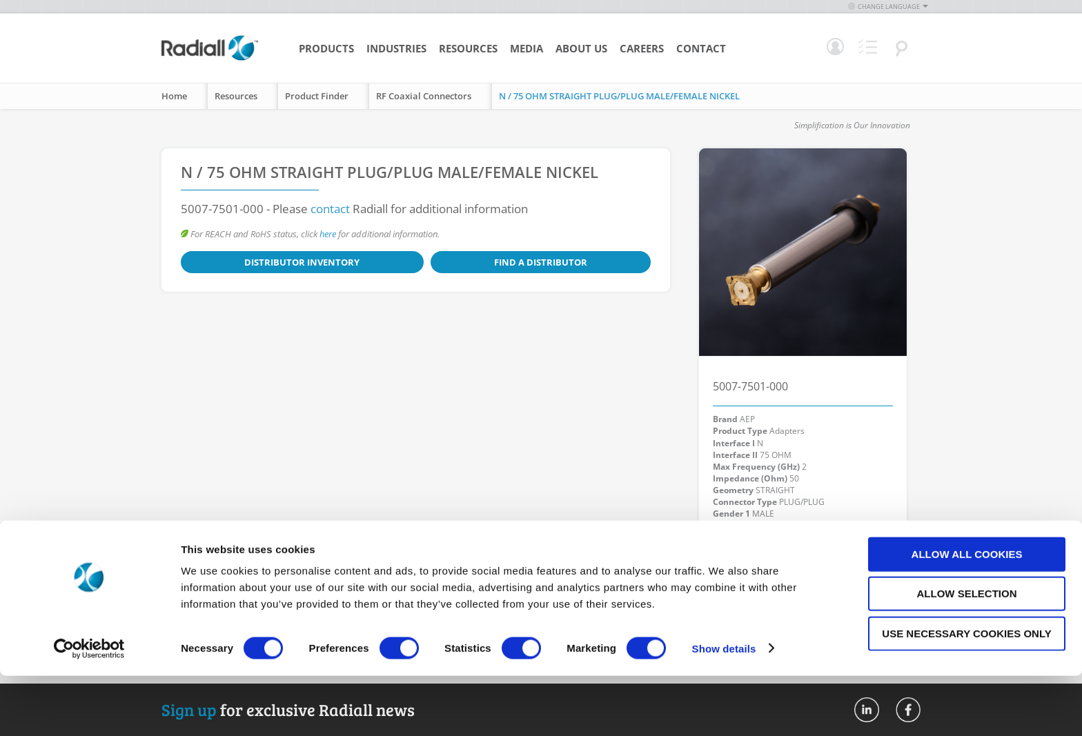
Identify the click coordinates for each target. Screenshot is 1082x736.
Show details (724, 709)
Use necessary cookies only (966, 693)
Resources (468, 48)
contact (330, 209)
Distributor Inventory (253, 262)
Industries (396, 48)
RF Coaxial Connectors (423, 96)
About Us (581, 48)
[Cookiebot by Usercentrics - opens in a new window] (89, 709)
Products (326, 48)
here (327, 234)
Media (526, 48)
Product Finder (316, 96)
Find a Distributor (395, 262)
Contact (701, 48)
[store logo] (209, 58)
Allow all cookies (967, 614)
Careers (642, 48)
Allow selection (967, 654)
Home (174, 96)
